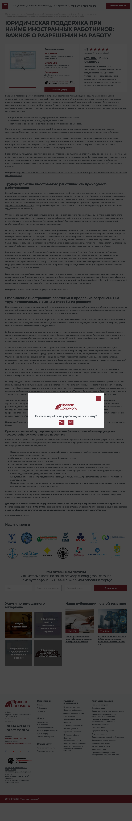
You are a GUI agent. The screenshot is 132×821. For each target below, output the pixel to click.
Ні (70, 422)
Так (61, 422)
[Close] (98, 398)
